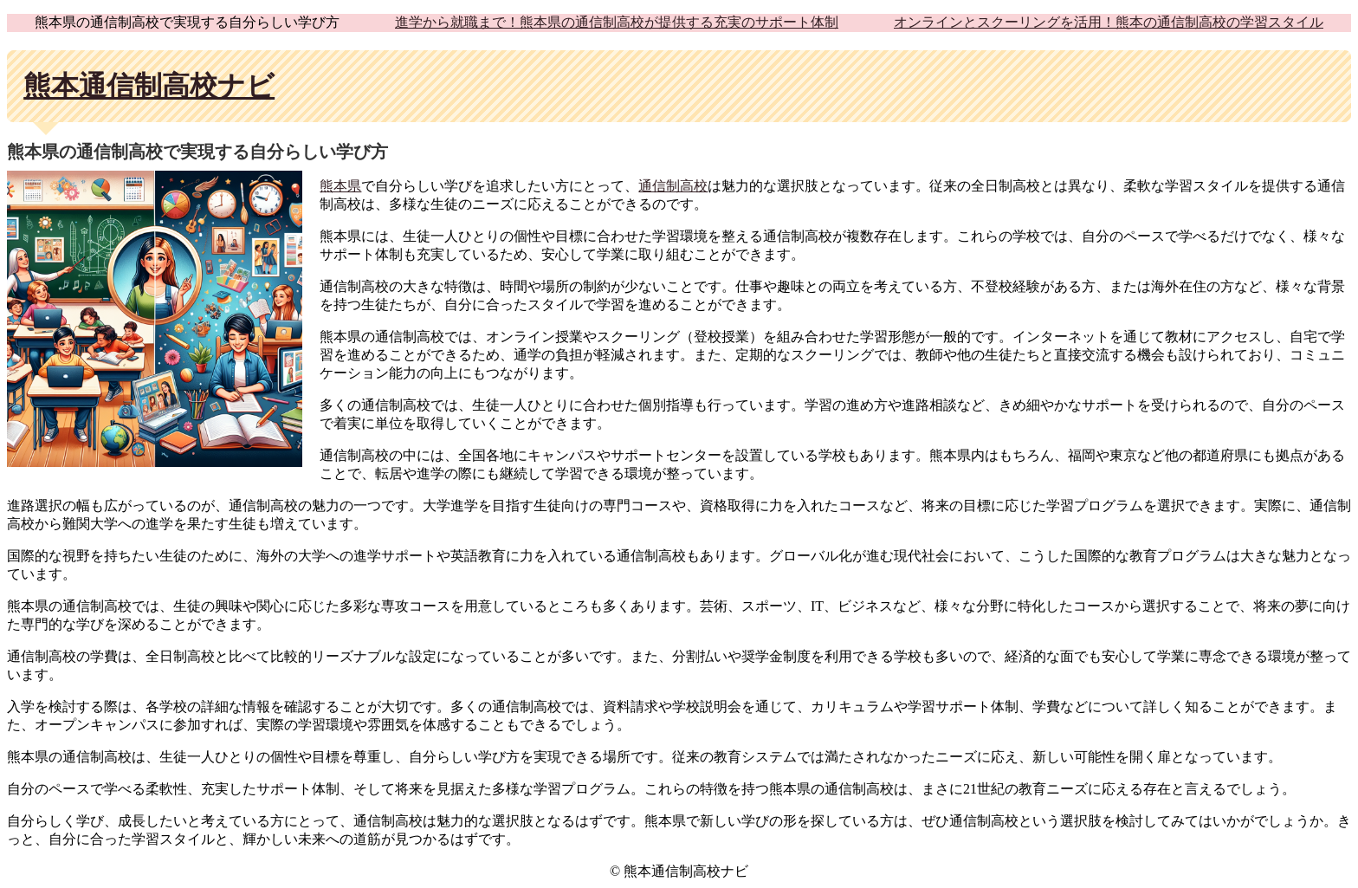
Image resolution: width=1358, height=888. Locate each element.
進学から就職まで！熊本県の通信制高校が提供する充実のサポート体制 (616, 22)
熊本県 (340, 185)
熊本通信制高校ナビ (149, 85)
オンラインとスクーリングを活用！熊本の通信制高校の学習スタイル (1108, 22)
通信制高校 (673, 185)
